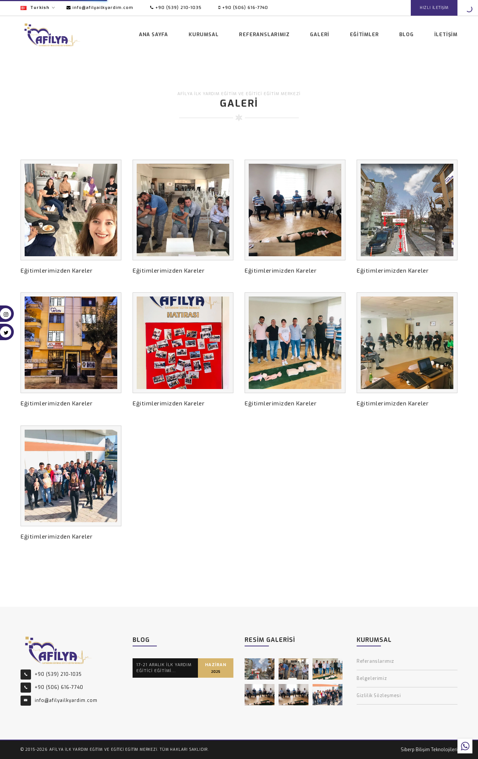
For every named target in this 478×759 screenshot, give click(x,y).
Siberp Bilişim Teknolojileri (429, 750)
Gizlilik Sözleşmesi (379, 696)
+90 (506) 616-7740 (243, 7)
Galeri (319, 34)
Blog (406, 34)
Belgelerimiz (372, 678)
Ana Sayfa (153, 34)
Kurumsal (203, 34)
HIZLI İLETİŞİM (434, 7)
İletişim (445, 34)
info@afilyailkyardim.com (99, 7)
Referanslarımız (264, 34)
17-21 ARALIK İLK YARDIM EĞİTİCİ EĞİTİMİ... (164, 668)
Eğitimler (364, 34)
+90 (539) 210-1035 (176, 7)
